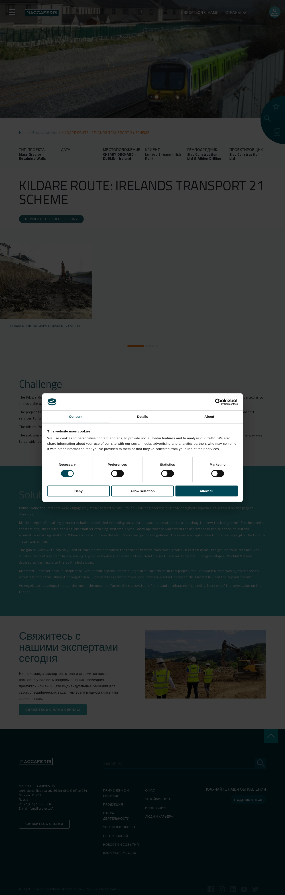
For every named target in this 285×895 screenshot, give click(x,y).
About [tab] (209, 416)
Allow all (206, 491)
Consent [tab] (76, 416)
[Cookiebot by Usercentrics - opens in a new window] (218, 402)
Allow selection (142, 491)
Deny (78, 491)
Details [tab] (142, 416)
